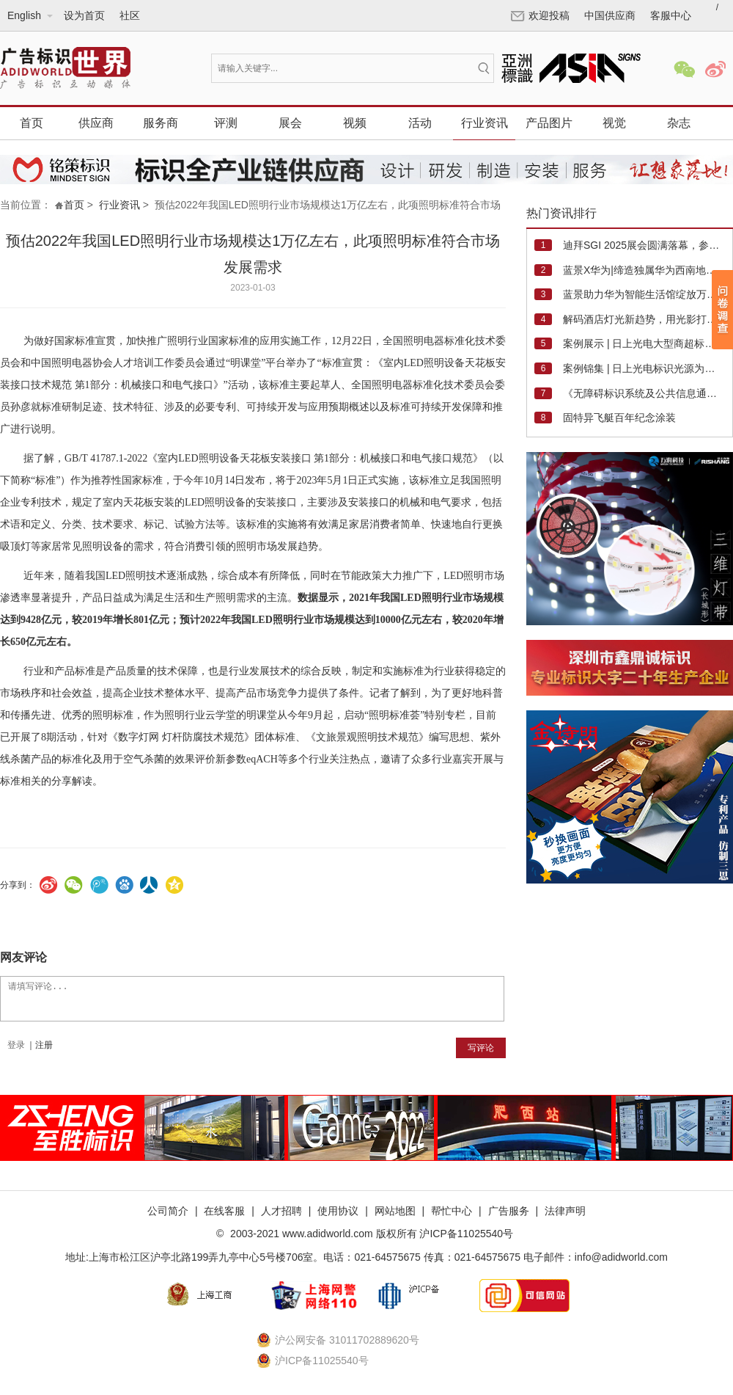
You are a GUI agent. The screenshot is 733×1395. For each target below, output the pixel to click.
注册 (44, 1045)
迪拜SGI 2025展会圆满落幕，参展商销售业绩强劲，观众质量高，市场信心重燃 (643, 245)
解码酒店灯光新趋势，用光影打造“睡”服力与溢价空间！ (643, 319)
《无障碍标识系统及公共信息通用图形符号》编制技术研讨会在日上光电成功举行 (643, 393)
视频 (354, 123)
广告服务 (508, 1211)
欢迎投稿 (540, 15)
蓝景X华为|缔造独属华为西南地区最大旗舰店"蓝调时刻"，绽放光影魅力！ (643, 270)
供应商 (96, 123)
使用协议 (337, 1211)
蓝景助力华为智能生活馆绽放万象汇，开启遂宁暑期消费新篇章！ (643, 294)
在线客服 (224, 1211)
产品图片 (549, 123)
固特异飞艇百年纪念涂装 (619, 417)
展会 (290, 123)
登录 (16, 1045)
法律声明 (565, 1211)
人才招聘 (281, 1211)
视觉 (614, 123)
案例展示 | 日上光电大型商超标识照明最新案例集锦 (643, 343)
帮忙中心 (451, 1211)
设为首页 (84, 15)
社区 (129, 15)
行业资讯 (484, 123)
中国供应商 (610, 15)
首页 (31, 123)
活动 (420, 123)
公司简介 (167, 1211)
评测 (225, 123)
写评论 (481, 1048)
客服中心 (670, 15)
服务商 (160, 123)
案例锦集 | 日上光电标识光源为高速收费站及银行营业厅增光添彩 (643, 368)
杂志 (678, 123)
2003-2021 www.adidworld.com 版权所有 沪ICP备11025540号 (370, 1233)
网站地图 (395, 1211)
